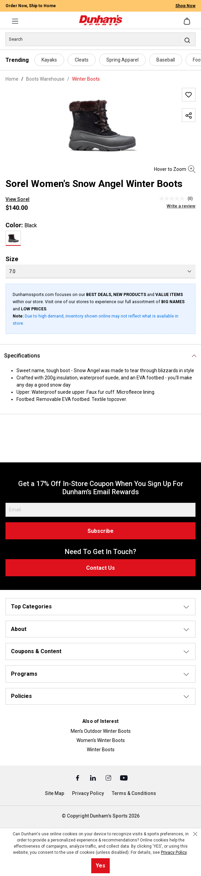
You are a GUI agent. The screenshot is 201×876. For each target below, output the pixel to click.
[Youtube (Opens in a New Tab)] (124, 777)
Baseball (165, 60)
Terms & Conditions (134, 793)
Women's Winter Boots (100, 740)
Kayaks (49, 60)
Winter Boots (101, 749)
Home (12, 79)
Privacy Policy (88, 793)
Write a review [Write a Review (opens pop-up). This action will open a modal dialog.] (181, 206)
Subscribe (100, 531)
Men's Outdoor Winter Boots (101, 731)
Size (11, 258)
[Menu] (15, 21)
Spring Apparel (122, 60)
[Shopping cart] (187, 21)
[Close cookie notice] (195, 834)
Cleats (81, 60)
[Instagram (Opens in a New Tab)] (109, 777)
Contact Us (100, 568)
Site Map (54, 793)
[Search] (100, 39)
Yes (100, 865)
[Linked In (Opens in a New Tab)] (93, 777)
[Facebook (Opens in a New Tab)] (78, 777)
